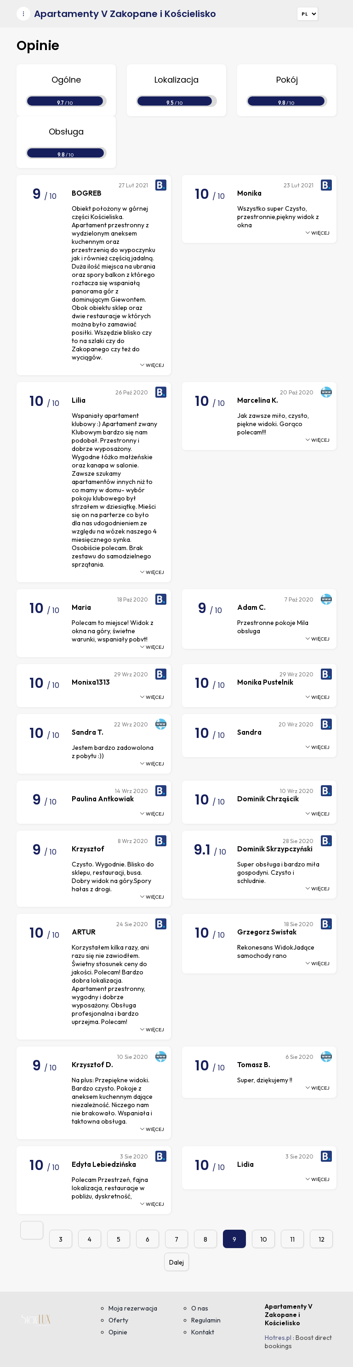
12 (322, 1239)
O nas (199, 1308)
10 (263, 1239)
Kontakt (202, 1332)
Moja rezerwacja (132, 1308)
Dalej (176, 1262)
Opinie (117, 1332)
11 (292, 1239)
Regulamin (206, 1320)
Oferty (118, 1320)
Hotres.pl (278, 1337)
